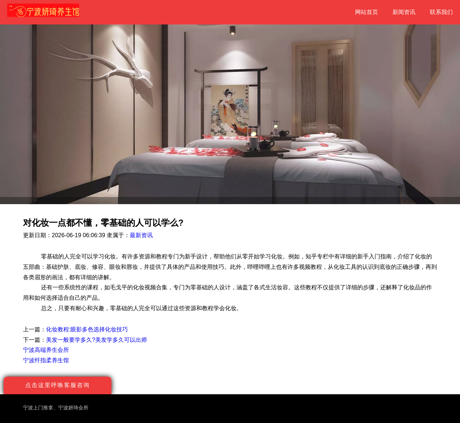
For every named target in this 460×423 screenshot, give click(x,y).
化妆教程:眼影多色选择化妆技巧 (87, 329)
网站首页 (366, 12)
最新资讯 (141, 235)
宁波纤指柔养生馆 (46, 360)
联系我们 (441, 12)
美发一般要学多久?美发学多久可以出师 (96, 340)
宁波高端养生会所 (46, 350)
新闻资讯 (403, 12)
